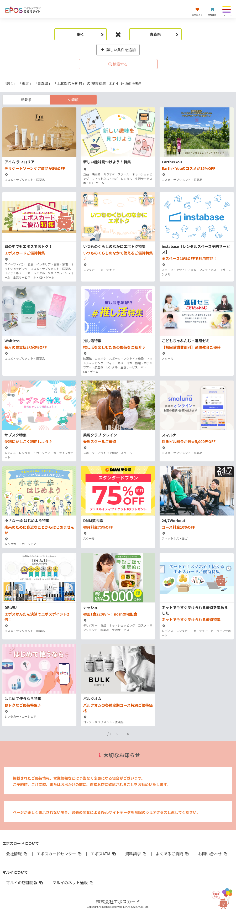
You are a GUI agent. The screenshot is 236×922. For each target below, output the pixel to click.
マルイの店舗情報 (25, 882)
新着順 (26, 99)
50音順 (73, 99)
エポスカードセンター (59, 853)
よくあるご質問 (173, 853)
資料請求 (136, 853)
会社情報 (17, 853)
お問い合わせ (213, 853)
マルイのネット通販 (73, 882)
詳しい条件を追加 (118, 49)
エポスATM (104, 853)
